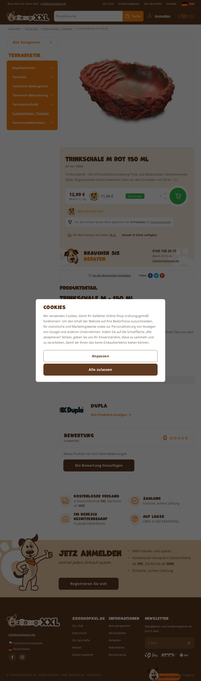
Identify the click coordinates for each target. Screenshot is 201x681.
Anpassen (100, 356)
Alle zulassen (100, 369)
